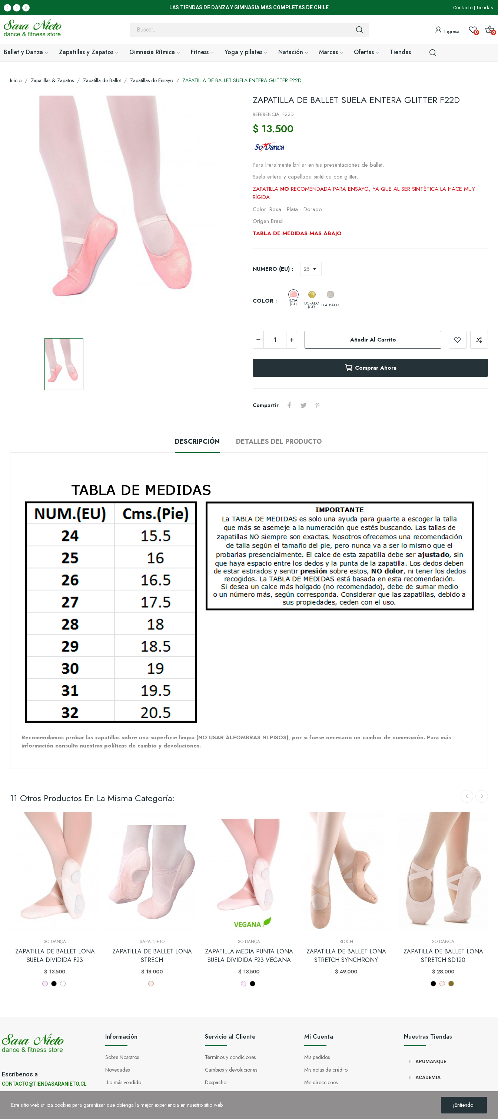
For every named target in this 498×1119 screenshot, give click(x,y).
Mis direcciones (321, 1082)
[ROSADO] (45, 983)
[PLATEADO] (330, 294)
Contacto (463, 7)
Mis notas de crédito (326, 1069)
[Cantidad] (275, 340)
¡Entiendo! (464, 1105)
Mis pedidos (317, 1057)
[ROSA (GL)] (293, 294)
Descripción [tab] (197, 441)
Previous (467, 796)
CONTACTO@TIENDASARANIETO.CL (44, 1084)
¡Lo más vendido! (124, 1082)
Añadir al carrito (373, 340)
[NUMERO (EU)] (311, 269)
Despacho (215, 1082)
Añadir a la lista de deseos (457, 339)
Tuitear (303, 405)
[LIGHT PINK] (151, 983)
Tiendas (484, 7)
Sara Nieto (152, 941)
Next (481, 796)
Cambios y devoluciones (231, 1069)
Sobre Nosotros (122, 1057)
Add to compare (479, 339)
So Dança (55, 941)
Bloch (346, 941)
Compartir (289, 405)
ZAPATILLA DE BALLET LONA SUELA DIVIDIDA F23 (55, 956)
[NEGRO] (54, 983)
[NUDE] (451, 983)
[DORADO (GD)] (312, 294)
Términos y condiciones (230, 1057)
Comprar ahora (370, 367)
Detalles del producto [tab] (279, 441)
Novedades (117, 1069)
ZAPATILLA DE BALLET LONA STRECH (152, 956)
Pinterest (318, 405)
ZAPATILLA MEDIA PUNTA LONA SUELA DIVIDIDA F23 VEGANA (249, 956)
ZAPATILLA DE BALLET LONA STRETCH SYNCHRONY (346, 956)
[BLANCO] (63, 983)
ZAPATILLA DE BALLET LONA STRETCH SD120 (443, 956)
